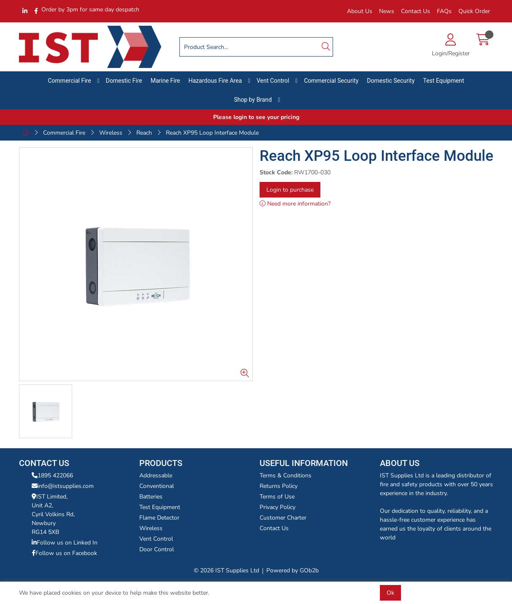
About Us (359, 11)
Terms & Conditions (286, 475)
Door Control (156, 549)
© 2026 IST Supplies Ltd (226, 570)
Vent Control (273, 80)
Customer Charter (283, 518)
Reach (144, 133)
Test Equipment (443, 80)
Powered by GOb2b (292, 570)
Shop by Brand (253, 99)
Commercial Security (331, 80)
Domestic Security (390, 80)
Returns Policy (279, 486)
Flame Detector (159, 518)
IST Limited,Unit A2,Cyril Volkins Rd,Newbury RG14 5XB (53, 514)
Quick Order (474, 11)
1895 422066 (52, 475)
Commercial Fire (69, 80)
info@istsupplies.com (63, 486)
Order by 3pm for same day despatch (90, 9)
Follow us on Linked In (65, 543)
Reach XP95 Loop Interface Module (212, 133)
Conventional (156, 486)
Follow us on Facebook (64, 553)
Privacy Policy (277, 507)
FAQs (444, 11)
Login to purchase (290, 190)
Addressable (155, 475)
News (386, 11)
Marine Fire (165, 80)
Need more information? (295, 204)
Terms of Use (277, 497)
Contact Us (415, 11)
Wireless (110, 133)
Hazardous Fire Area (215, 80)
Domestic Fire (124, 80)
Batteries (151, 497)
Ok (390, 593)
